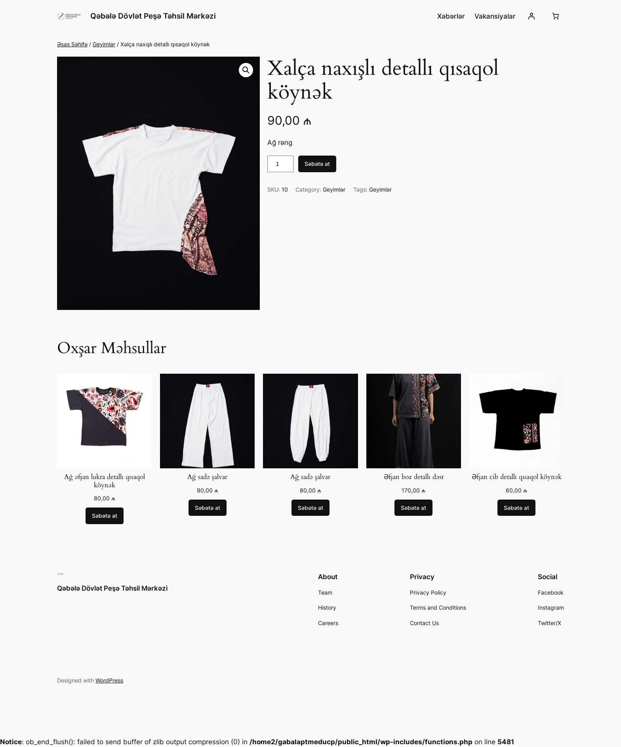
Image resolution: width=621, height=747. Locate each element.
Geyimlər (104, 44)
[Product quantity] (280, 164)
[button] (246, 70)
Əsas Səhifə (72, 44)
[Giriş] (531, 16)
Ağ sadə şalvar (207, 477)
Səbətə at (317, 163)
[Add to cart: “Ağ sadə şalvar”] (208, 508)
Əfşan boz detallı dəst (414, 477)
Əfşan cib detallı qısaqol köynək (517, 477)
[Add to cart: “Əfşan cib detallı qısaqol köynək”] (516, 508)
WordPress (109, 680)
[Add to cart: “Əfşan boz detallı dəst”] (413, 508)
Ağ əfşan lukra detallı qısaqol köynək (104, 481)
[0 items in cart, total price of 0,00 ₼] (555, 16)
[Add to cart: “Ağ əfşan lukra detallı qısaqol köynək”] (105, 516)
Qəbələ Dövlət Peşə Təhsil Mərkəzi (153, 16)
